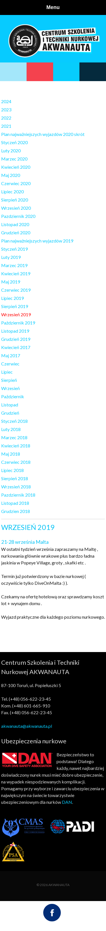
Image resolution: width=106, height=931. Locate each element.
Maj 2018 (10, 453)
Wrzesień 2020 (16, 208)
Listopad (9, 404)
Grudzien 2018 (15, 511)
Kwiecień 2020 (15, 167)
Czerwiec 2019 (16, 290)
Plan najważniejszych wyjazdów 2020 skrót (43, 134)
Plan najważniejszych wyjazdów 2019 (37, 240)
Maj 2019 (10, 281)
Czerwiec (10, 363)
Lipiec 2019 (12, 298)
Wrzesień (10, 388)
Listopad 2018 (15, 503)
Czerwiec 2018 (16, 462)
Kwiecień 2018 (15, 445)
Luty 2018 (11, 429)
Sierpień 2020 (14, 199)
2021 (6, 126)
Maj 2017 (10, 355)
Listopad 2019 (15, 331)
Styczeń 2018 (14, 421)
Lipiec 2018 (12, 470)
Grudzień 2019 (15, 339)
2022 (6, 117)
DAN (67, 802)
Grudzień (10, 412)
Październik (12, 396)
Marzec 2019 (14, 265)
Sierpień (9, 380)
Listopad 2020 (15, 224)
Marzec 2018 (14, 437)
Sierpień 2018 (14, 478)
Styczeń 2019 (14, 249)
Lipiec (7, 371)
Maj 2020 (10, 175)
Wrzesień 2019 (16, 314)
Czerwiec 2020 (16, 183)
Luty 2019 (11, 257)
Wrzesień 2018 (16, 486)
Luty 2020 (11, 150)
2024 (6, 101)
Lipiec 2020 (12, 191)
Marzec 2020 (14, 158)
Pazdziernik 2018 (18, 494)
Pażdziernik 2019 (18, 322)
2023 (6, 109)
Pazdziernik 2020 (18, 216)
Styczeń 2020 (14, 142)
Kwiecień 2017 (15, 347)
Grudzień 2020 (15, 232)
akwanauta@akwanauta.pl (26, 726)
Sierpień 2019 (14, 306)
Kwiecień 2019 (15, 273)
